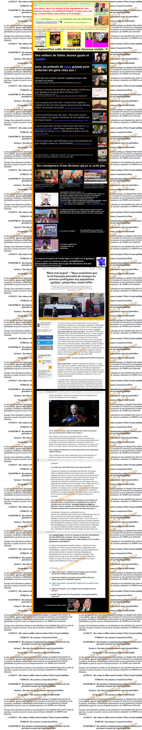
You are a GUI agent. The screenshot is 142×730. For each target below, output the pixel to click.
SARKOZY (63, 202)
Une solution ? (64, 3)
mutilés (40, 58)
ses (52, 31)
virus (67, 66)
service (36, 31)
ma (42, 133)
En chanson (73, 3)
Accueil (36, 3)
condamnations (58, 31)
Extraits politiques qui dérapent (49, 3)
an (37, 133)
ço (45, 133)
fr (36, 133)
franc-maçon (38, 29)
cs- (40, 133)
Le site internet (39, 188)
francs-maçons (46, 22)
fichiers (58, 131)
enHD (97, 204)
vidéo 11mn (90, 204)
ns (47, 133)
